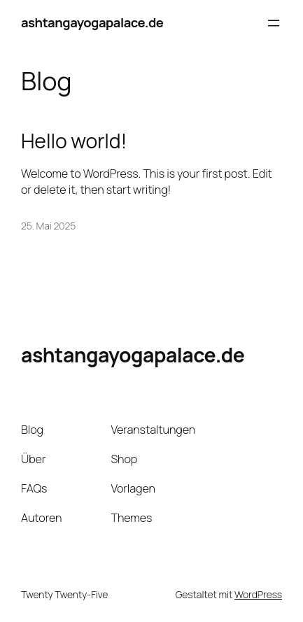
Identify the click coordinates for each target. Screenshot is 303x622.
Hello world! (74, 141)
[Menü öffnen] (273, 23)
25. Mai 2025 (48, 225)
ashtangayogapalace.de (92, 22)
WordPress (258, 594)
